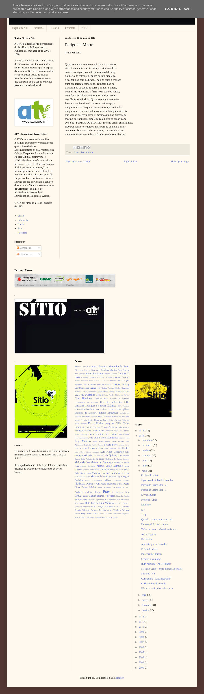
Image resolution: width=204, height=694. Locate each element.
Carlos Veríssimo (89, 391)
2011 (141, 621)
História (54, 27)
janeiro (145, 610)
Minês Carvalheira (93, 480)
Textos (77, 514)
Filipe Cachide (115, 420)
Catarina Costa (93, 395)
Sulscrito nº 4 (148, 573)
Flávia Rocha (95, 423)
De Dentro (146, 539)
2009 (142, 632)
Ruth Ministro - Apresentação (156, 564)
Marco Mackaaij (116, 469)
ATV (84, 27)
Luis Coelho (122, 448)
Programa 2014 (122, 492)
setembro (147, 455)
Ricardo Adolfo (122, 496)
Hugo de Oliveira (121, 430)
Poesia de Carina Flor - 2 (153, 485)
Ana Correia (123, 370)
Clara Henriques (84, 398)
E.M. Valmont (123, 406)
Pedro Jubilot (89, 487)
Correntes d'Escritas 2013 (114, 402)
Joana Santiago (81, 434)
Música (108, 480)
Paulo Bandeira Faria (112, 483)
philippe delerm (93, 492)
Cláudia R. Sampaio (119, 398)
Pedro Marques (104, 487)
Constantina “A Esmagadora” (156, 578)
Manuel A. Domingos (102, 462)
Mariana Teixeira (120, 473)
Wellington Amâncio (109, 517)
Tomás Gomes (106, 514)
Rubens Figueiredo (96, 499)
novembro (147, 445)
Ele (143, 509)
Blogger (119, 677)
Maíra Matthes (82, 462)
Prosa (20, 228)
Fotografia (109, 423)
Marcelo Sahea (89, 469)
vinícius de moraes (93, 517)
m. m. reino (98, 459)
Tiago (144, 514)
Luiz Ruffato (86, 459)
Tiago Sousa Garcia (90, 513)
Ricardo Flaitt (81, 499)
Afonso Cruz (80, 367)
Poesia (76, 152)
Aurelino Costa (81, 384)
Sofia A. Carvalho (121, 506)
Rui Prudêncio (123, 499)
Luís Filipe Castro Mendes (87, 452)
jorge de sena (124, 438)
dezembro (147, 440)
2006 (142, 647)
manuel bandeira (88, 466)
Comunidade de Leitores (86, 402)
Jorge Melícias (83, 441)
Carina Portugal (107, 388)
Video (82, 517)
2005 (142, 652)
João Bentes (111, 434)
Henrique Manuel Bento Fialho (90, 430)
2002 (142, 662)
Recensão (22, 233)
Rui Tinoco (79, 503)
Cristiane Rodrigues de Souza (90, 405)
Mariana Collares (101, 473)
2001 (142, 667)
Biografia (118, 384)
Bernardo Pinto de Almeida (99, 384)
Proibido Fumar (149, 499)
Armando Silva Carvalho (91, 381)
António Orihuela (104, 377)
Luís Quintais (110, 455)
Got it (188, 8)
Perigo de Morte (149, 549)
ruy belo (118, 503)
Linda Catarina (81, 448)
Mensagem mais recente (78, 161)
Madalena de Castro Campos (117, 459)
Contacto (70, 27)
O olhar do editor (150, 475)
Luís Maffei (98, 455)
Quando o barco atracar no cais (157, 519)
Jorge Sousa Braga (101, 441)
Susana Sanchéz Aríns (101, 510)
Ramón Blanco (96, 495)
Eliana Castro (108, 409)
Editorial (79, 409)
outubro (146, 450)
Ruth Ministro (87, 152)
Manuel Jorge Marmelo (110, 465)
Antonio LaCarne (88, 377)
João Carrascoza (81, 438)
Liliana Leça (124, 445)
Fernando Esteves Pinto (92, 416)
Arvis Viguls (123, 380)
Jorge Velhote (118, 441)
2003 (142, 657)
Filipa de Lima (101, 420)
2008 (142, 637)
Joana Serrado (95, 434)
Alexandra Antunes (97, 366)
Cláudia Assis (101, 398)
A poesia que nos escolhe (154, 544)
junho (145, 465)
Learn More (173, 8)
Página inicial (20, 27)
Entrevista (23, 220)
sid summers (85, 506)
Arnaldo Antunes (109, 381)
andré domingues (95, 373)
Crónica (111, 405)
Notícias (39, 27)
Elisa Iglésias (122, 409)
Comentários (24, 254)
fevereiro (147, 605)
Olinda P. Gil (93, 483)
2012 (142, 616)
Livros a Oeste (95, 448)
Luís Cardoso (110, 448)
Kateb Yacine (97, 445)
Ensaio (21, 215)
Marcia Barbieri (102, 469)
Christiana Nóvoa (122, 395)
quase (85, 496)
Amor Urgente (148, 534)
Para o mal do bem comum (154, 524)
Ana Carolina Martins (106, 370)
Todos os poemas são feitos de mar (158, 529)
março (145, 600)
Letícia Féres (111, 444)
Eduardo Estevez (92, 409)
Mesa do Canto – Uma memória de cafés (161, 568)
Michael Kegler (115, 476)
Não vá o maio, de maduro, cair (157, 588)
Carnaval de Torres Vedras (109, 391)
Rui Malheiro (110, 499)
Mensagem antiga (180, 161)
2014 (142, 430)
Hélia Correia (123, 427)
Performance (118, 487)
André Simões (111, 374)
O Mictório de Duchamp (153, 583)
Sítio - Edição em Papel (102, 506)
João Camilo (124, 434)
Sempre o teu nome (151, 559)
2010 (142, 626)
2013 (142, 435)
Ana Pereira (80, 374)
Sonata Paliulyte (82, 510)
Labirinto (146, 504)
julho (145, 460)
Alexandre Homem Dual (85, 370)
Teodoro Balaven (121, 510)
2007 (142, 642)
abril (144, 595)
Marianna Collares (82, 476)
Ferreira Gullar (87, 420)
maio (145, 471)
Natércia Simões (121, 480)
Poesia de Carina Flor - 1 (153, 489)
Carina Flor (95, 388)
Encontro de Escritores (86, 413)
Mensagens (24, 248)
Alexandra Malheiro (118, 366)
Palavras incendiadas (151, 554)
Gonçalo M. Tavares (91, 427)
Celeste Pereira (108, 395)
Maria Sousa (85, 473)
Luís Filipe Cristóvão (112, 451)
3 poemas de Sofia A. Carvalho (157, 480)
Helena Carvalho (109, 427)
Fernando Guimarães (112, 416)
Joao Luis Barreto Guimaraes (103, 437)
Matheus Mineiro (99, 476)
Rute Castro (91, 503)
